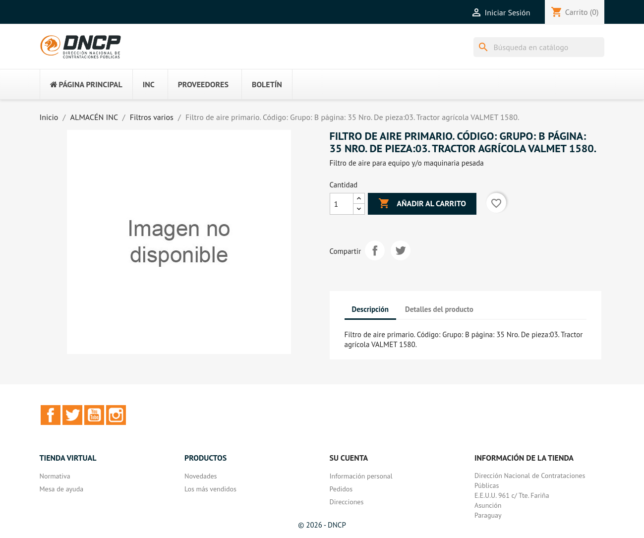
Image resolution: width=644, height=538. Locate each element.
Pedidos (341, 488)
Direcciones (347, 501)
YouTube (94, 415)
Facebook (50, 415)
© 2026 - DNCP (322, 525)
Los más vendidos (210, 488)
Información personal (361, 476)
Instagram (116, 415)
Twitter (72, 415)
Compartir (375, 250)
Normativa (55, 476)
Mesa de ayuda (62, 488)
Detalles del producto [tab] (439, 309)
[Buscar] (538, 47)
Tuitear (400, 250)
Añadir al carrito (422, 203)
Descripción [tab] (370, 309)
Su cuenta (349, 458)
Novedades (200, 476)
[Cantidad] (341, 204)
